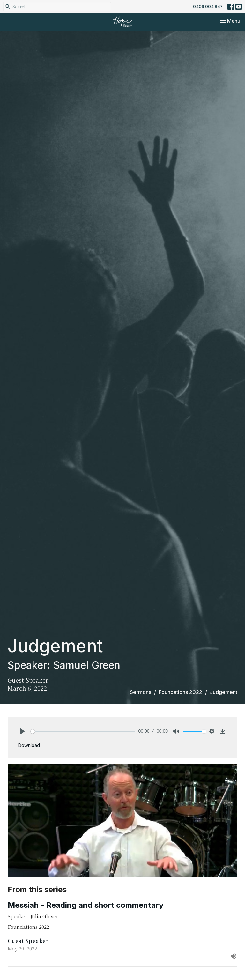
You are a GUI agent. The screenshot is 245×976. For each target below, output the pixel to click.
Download (29, 745)
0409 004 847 (208, 6)
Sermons (140, 692)
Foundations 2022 (180, 692)
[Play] (22, 731)
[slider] (83, 731)
